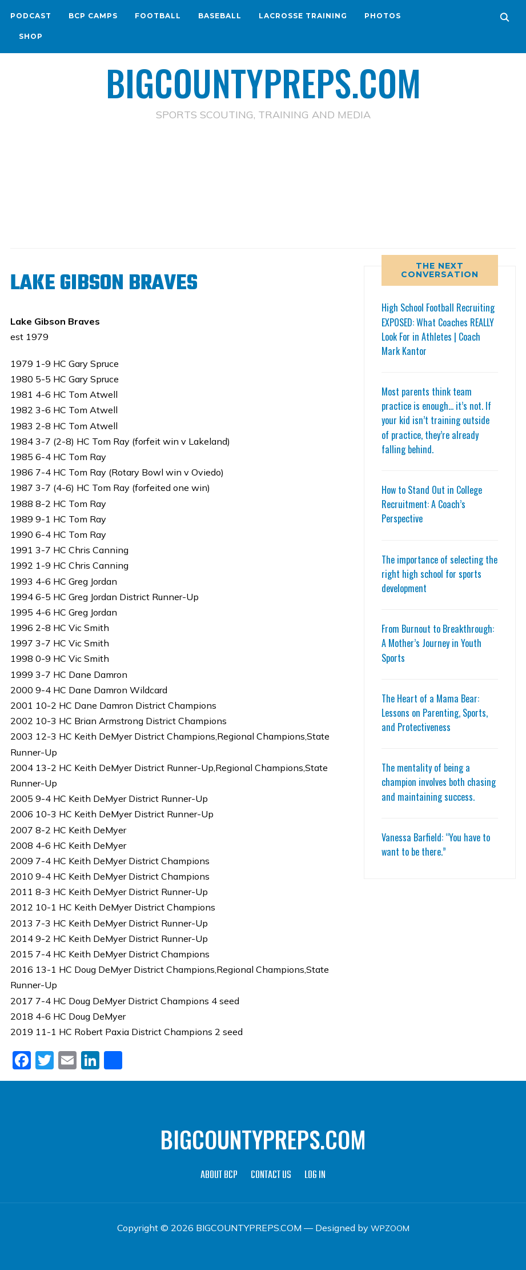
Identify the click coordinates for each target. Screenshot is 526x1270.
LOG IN (315, 1175)
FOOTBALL (158, 15)
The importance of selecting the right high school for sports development (436, 572)
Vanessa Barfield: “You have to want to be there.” (439, 857)
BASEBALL (220, 15)
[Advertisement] (263, 172)
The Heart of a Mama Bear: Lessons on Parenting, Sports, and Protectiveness (439, 711)
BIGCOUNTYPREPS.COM (263, 80)
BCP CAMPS (93, 15)
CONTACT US (271, 1175)
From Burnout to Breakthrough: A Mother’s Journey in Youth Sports (431, 642)
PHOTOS (382, 15)
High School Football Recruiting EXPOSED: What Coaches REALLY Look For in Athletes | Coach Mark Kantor (439, 328)
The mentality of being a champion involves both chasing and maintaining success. (429, 789)
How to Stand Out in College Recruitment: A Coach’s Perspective (436, 503)
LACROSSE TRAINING (303, 15)
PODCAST (30, 15)
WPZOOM (390, 1227)
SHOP (31, 36)
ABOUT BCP (219, 1175)
